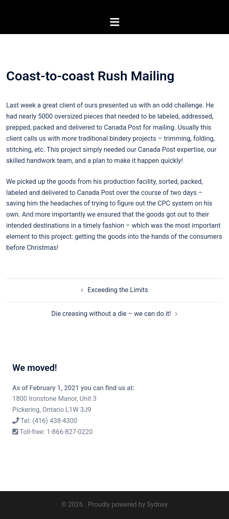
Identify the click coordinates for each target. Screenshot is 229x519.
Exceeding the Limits (118, 290)
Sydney (157, 504)
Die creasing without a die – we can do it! (111, 314)
